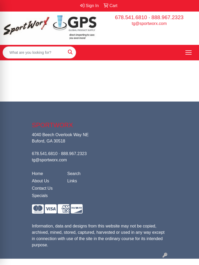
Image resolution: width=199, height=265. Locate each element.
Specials (40, 195)
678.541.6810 (131, 17)
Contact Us (42, 188)
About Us (40, 181)
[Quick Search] (34, 52)
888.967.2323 (168, 17)
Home (37, 173)
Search (74, 173)
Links (72, 181)
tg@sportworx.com (149, 23)
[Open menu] (188, 52)
